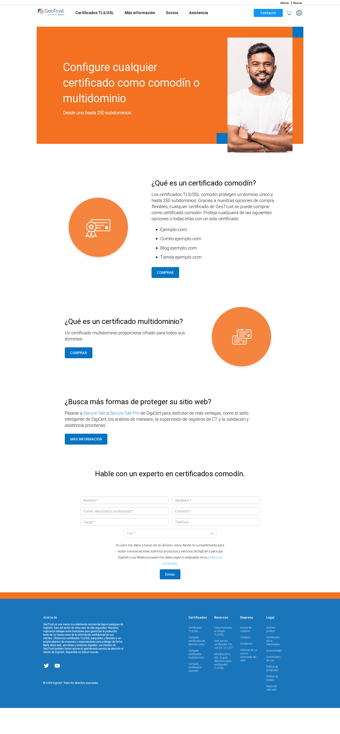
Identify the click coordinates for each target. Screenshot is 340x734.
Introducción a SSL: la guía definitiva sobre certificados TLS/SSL (223, 687)
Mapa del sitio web (271, 714)
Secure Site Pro (124, 439)
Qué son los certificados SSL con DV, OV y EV (223, 670)
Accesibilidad (274, 676)
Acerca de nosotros (246, 655)
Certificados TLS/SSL (195, 655)
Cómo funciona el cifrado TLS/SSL (223, 657)
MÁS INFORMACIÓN (86, 465)
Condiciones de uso (273, 684)
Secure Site (94, 439)
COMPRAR (165, 298)
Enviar (170, 600)
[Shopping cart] (288, 13)
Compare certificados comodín (194, 693)
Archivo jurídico (270, 655)
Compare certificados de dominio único (196, 667)
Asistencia (246, 669)
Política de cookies (272, 704)
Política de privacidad (272, 694)
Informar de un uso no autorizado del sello (248, 681)
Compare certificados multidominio (196, 680)
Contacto (268, 13)
